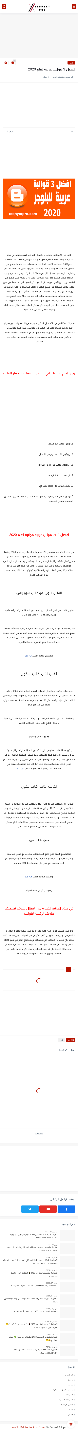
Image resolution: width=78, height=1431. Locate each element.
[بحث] (4, 6)
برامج (70, 1379)
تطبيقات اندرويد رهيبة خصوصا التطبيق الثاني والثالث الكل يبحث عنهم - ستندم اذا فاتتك (31, 1248)
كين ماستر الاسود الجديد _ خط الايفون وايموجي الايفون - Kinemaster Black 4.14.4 (33, 1236)
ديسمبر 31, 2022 (51, 1322)
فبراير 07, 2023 (51, 1283)
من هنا (28, 655)
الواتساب (69, 1374)
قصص (70, 1414)
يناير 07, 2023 (52, 1334)
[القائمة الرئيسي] (74, 6)
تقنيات (70, 1409)
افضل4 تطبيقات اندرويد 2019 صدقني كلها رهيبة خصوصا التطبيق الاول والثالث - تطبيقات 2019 (30, 1261)
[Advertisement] (39, 36)
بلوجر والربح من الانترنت (62, 1389)
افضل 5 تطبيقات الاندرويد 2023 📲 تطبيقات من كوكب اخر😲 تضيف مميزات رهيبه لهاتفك (31, 1325)
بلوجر (71, 63)
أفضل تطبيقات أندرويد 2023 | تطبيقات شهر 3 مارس (35, 1311)
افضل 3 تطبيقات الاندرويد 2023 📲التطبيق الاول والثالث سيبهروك (33, 1274)
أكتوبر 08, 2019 (51, 1257)
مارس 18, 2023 (51, 1270)
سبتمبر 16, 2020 (51, 1232)
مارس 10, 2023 (51, 1309)
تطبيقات (69, 1394)
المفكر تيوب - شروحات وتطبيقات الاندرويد (28, 1427)
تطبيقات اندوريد (66, 1399)
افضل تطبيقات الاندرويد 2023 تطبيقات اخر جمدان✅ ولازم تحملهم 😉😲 (33, 1338)
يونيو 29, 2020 (52, 1245)
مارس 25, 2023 (51, 1296)
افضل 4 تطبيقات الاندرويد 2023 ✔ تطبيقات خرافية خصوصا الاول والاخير (30, 1300)
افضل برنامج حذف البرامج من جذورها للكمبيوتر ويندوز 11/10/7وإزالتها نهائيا (35, 1351)
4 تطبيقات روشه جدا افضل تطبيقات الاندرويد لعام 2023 (33, 1285)
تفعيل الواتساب (66, 1404)
